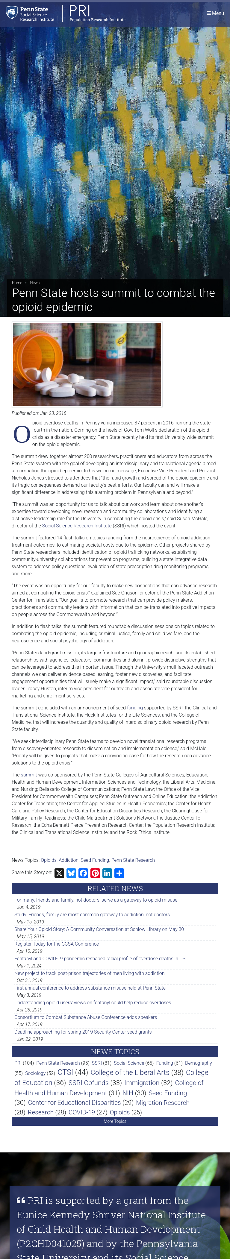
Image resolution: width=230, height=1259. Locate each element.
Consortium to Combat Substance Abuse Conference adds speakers (85, 1017)
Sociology (35, 1073)
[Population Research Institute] (62, 13)
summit (29, 775)
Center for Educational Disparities (74, 1102)
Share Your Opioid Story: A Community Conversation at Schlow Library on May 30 (99, 929)
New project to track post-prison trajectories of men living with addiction (89, 973)
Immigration (141, 1083)
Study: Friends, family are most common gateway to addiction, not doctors (92, 914)
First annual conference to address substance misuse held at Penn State (90, 988)
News (35, 282)
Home (17, 282)
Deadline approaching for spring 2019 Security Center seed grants (83, 1032)
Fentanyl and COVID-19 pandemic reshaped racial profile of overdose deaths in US (99, 958)
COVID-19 (82, 1112)
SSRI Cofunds (89, 1083)
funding (135, 708)
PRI (18, 1063)
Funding (164, 1063)
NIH (127, 1093)
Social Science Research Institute (77, 526)
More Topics (115, 1121)
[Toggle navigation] (215, 13)
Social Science (129, 1063)
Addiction (68, 860)
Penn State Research (133, 860)
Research (41, 1112)
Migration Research (163, 1102)
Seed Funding (95, 860)
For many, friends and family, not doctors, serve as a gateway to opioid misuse (95, 900)
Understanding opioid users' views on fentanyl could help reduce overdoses (92, 1002)
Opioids (49, 860)
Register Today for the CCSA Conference (56, 944)
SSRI (97, 1063)
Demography (198, 1063)
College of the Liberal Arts (130, 1072)
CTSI (65, 1072)
